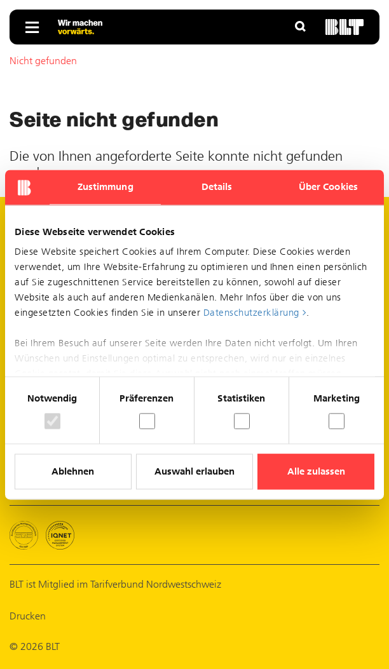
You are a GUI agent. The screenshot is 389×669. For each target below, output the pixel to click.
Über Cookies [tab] (328, 187)
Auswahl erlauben (194, 471)
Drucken (28, 616)
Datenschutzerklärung (251, 312)
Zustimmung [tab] (105, 187)
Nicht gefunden (43, 61)
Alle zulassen (316, 471)
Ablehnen (72, 471)
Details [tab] (217, 187)
